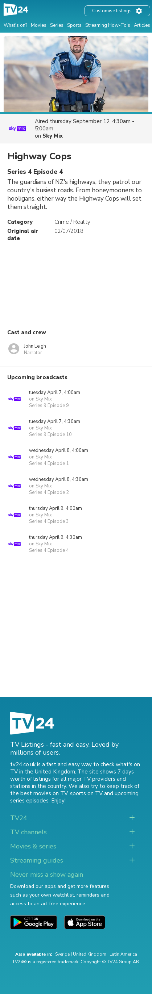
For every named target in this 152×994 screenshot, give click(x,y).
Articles (142, 25)
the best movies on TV (38, 793)
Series (56, 25)
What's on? (15, 25)
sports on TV (86, 793)
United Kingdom (89, 954)
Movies (38, 25)
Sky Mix (52, 135)
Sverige (62, 954)
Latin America (123, 954)
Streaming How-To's (107, 25)
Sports (74, 25)
